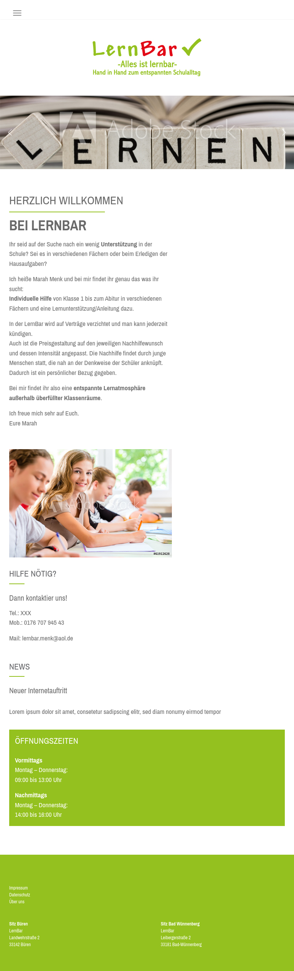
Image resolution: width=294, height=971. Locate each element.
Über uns (16, 902)
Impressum (18, 888)
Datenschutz (19, 895)
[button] (10, 132)
